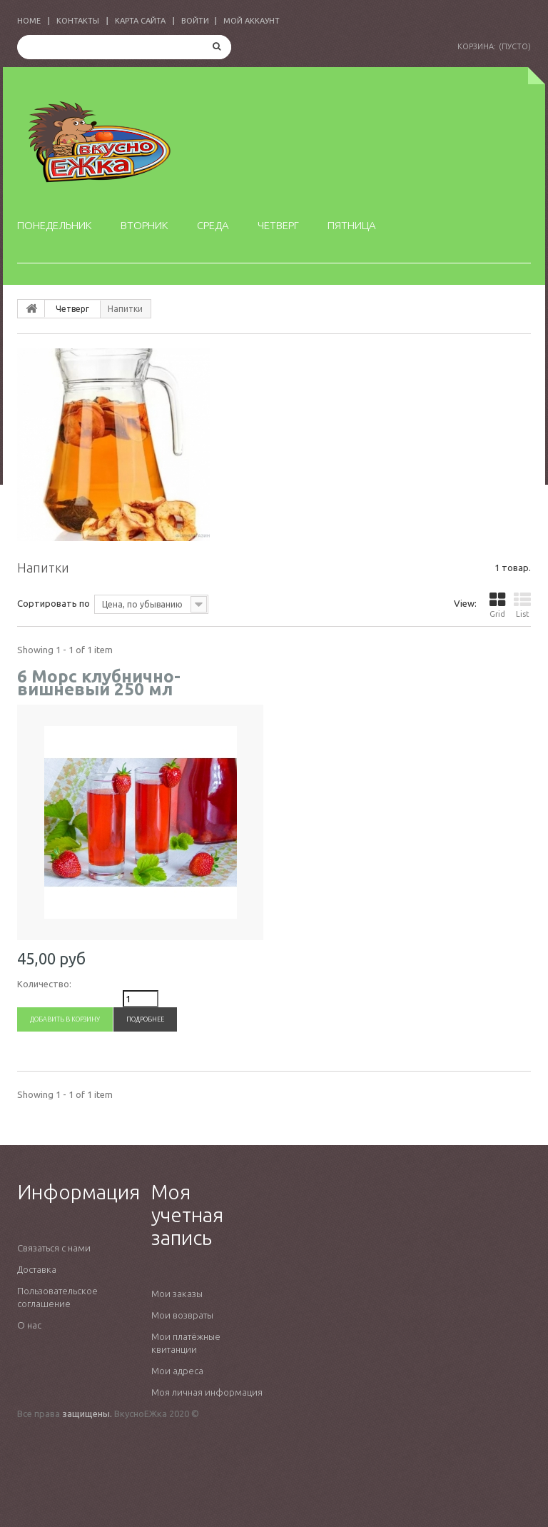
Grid (497, 605)
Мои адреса (177, 1371)
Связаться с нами (54, 1248)
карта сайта (140, 20)
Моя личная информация (207, 1392)
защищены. (87, 1413)
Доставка (36, 1269)
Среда (213, 225)
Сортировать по (53, 603)
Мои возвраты (182, 1315)
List (522, 605)
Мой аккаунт (251, 20)
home (29, 20)
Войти (195, 20)
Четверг (278, 225)
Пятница (352, 225)
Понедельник (54, 225)
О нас (29, 1325)
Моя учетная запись (187, 1215)
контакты (77, 20)
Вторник (144, 225)
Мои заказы (177, 1294)
